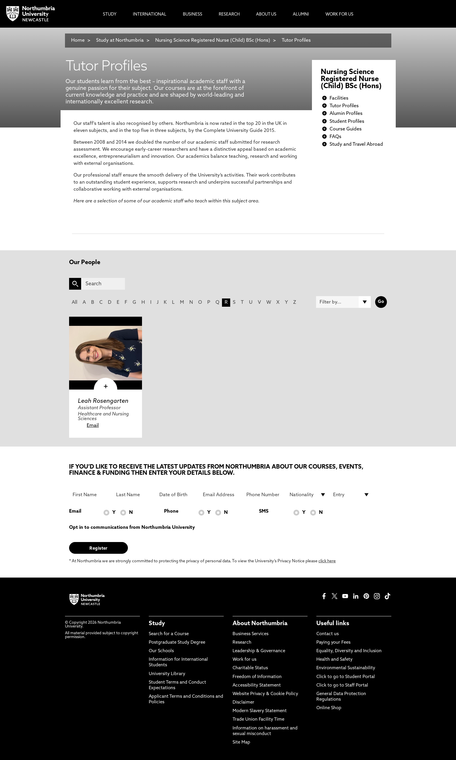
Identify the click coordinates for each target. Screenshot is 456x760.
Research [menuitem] (229, 14)
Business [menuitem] (192, 14)
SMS (263, 511)
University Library (167, 674)
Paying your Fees (333, 642)
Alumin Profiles (346, 113)
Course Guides (346, 129)
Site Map (241, 742)
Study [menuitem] (109, 14)
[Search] (103, 284)
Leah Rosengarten (103, 401)
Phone (171, 511)
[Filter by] (343, 302)
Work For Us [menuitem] (339, 14)
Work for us (244, 659)
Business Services (250, 634)
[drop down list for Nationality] (308, 495)
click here (327, 561)
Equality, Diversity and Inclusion (349, 651)
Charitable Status (250, 668)
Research (242, 642)
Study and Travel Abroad (356, 144)
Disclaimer (243, 702)
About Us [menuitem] (266, 14)
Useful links (332, 624)
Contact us (327, 634)
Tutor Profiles (296, 40)
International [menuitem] (149, 14)
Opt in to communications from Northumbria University (132, 527)
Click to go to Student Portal (345, 677)
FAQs (335, 137)
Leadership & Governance (259, 651)
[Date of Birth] (177, 495)
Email (93, 425)
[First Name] (91, 495)
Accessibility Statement (257, 685)
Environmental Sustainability (345, 668)
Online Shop (328, 708)
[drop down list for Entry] (351, 495)
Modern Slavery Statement (260, 711)
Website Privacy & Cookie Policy (265, 694)
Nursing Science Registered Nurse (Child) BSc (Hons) (213, 40)
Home (78, 40)
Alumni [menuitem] (301, 14)
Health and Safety (334, 659)
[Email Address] (221, 495)
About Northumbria (260, 624)
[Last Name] (134, 495)
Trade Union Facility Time (258, 719)
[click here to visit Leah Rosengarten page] (105, 353)
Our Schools (161, 651)
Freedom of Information (257, 677)
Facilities (339, 98)
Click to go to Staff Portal (342, 685)
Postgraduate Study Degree (177, 642)
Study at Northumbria (120, 40)
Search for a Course (169, 634)
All (74, 302)
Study (157, 624)
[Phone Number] (264, 495)
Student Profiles (347, 121)
